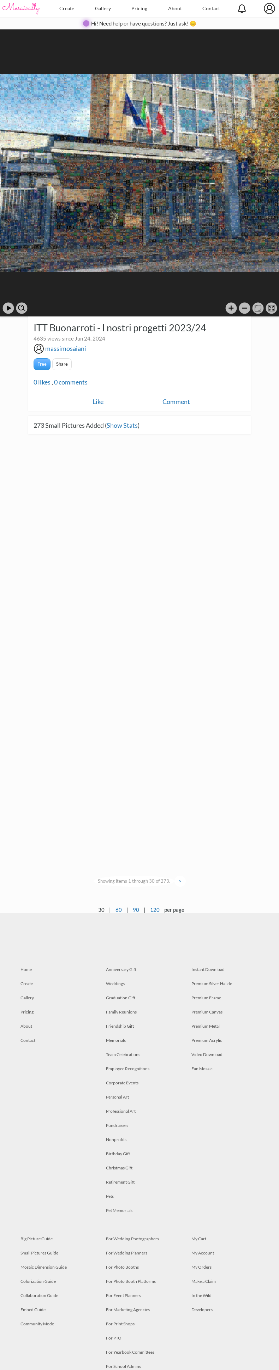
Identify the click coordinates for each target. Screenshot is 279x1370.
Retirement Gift (120, 1182)
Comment (176, 401)
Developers (202, 1309)
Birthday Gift (118, 1153)
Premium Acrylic (206, 1040)
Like (98, 401)
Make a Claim (203, 1281)
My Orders (201, 1267)
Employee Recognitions (127, 1068)
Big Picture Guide (36, 1238)
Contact (211, 8)
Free (42, 364)
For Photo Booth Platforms (131, 1281)
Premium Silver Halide (211, 983)
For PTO (113, 1338)
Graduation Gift (120, 997)
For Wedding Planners (126, 1253)
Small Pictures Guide (39, 1253)
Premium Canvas (206, 1012)
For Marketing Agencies (128, 1309)
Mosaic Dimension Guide (43, 1267)
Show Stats (122, 425)
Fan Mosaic (202, 1068)
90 (136, 909)
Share (62, 364)
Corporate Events (122, 1082)
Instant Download (208, 969)
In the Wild (201, 1295)
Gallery (103, 8)
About (175, 8)
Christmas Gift (119, 1167)
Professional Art (121, 1111)
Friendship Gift (120, 1026)
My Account (202, 1253)
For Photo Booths (122, 1267)
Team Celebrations (123, 1054)
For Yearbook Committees (130, 1352)
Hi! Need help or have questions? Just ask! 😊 (143, 23)
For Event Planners (123, 1295)
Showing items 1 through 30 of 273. (134, 881)
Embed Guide (33, 1309)
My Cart (198, 1238)
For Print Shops (120, 1323)
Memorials (116, 1040)
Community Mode (37, 1323)
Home (26, 969)
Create (66, 8)
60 (118, 909)
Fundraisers (117, 1125)
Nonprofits (116, 1139)
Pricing (139, 8)
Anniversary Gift (121, 969)
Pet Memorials (119, 1210)
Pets (110, 1196)
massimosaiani (65, 348)
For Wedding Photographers (132, 1238)
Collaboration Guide (39, 1295)
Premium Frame (206, 997)
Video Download (206, 1054)
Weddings (115, 983)
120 (155, 909)
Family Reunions (121, 1012)
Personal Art (117, 1097)
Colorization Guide (38, 1281)
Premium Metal (205, 1026)
